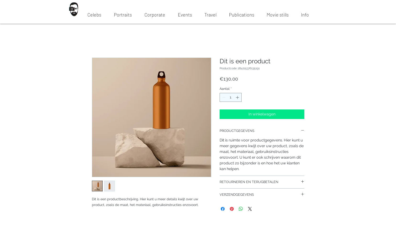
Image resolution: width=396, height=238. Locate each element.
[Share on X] (250, 209)
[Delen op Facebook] (223, 209)
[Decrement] (223, 97)
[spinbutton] (230, 97)
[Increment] (238, 97)
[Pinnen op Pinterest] (232, 209)
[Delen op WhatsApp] (241, 209)
